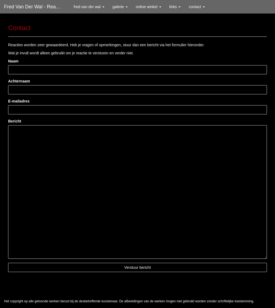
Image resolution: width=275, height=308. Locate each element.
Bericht (14, 121)
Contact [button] (197, 7)
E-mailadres (19, 101)
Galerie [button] (120, 7)
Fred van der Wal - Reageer (35, 6)
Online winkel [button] (148, 7)
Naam (13, 61)
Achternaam (19, 81)
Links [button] (175, 7)
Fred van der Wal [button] (89, 7)
